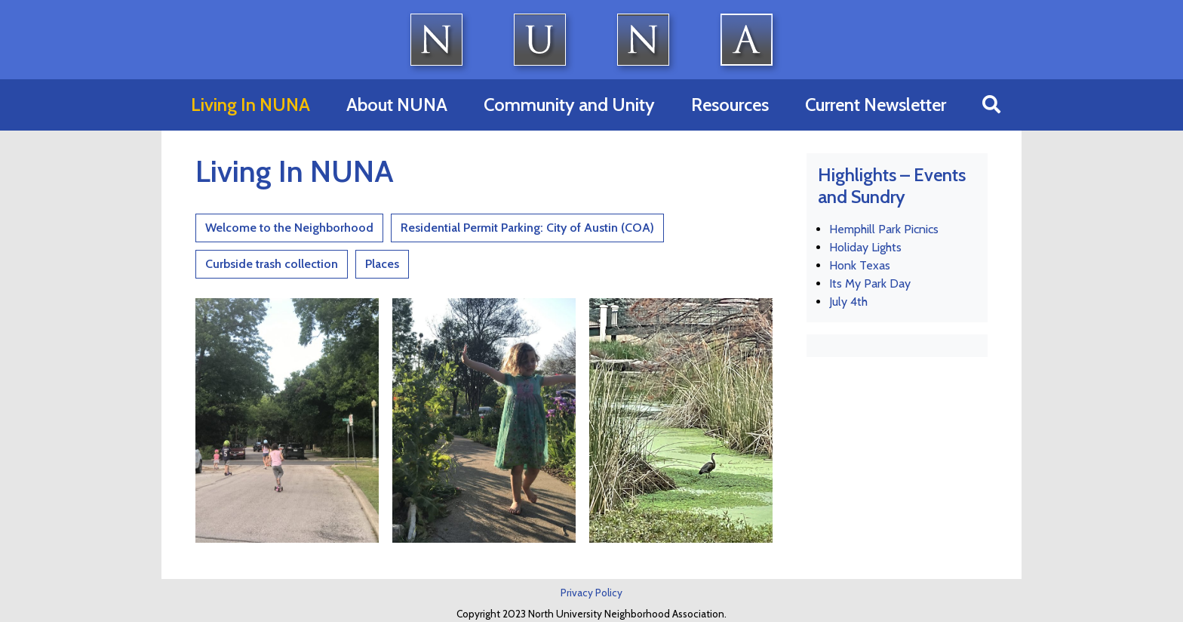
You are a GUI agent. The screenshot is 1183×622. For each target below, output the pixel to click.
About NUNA (396, 104)
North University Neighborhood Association (592, 39)
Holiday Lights (865, 247)
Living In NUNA (250, 104)
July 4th (848, 301)
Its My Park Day (870, 283)
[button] (991, 105)
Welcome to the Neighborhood (289, 227)
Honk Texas (859, 265)
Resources (730, 104)
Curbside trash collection (271, 264)
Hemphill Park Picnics (884, 229)
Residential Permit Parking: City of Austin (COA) (527, 227)
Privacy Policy (591, 593)
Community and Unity (569, 104)
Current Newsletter (875, 104)
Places (382, 264)
